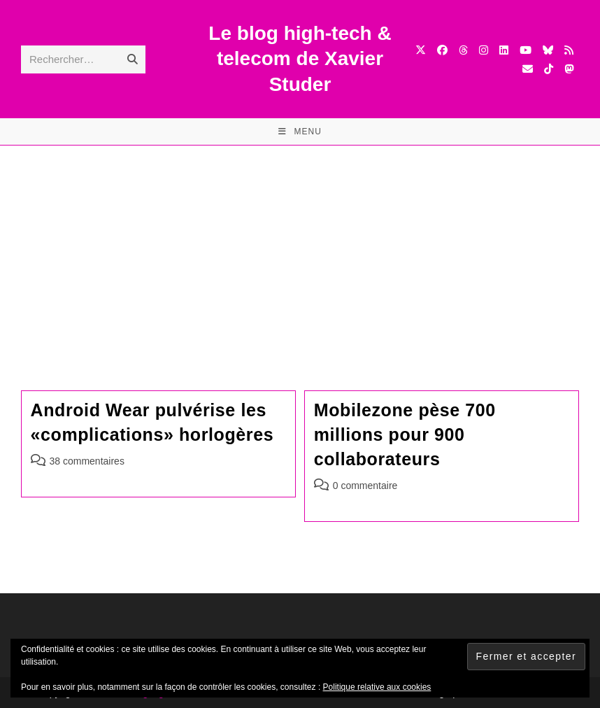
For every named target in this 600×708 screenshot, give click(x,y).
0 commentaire (365, 485)
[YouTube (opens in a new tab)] (525, 50)
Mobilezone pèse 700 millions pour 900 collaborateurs (405, 434)
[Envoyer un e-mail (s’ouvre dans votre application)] (527, 69)
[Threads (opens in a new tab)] (463, 50)
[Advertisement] (300, 250)
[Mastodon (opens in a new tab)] (569, 69)
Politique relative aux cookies (377, 687)
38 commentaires (87, 461)
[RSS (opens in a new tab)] (569, 50)
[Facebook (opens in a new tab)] (442, 50)
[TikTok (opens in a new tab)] (548, 69)
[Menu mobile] (300, 131)
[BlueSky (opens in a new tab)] (548, 50)
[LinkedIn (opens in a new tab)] (504, 50)
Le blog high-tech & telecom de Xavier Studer (299, 58)
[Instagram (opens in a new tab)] (483, 50)
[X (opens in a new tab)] (420, 50)
